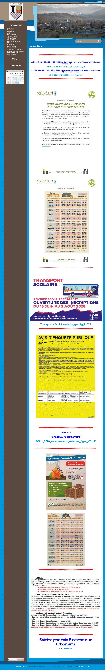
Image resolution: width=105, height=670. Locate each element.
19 (22, 79)
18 (20, 79)
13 (8, 79)
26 (22, 80)
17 (17, 79)
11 (20, 77)
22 (12, 80)
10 (17, 77)
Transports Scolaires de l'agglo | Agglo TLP (65, 324)
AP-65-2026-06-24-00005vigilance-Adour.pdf (65, 75)
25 (20, 80)
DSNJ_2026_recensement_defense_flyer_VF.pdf (66, 441)
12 (22, 77)
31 (17, 82)
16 (15, 79)
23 (15, 80)
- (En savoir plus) (84, 666)
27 (8, 82)
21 (10, 80)
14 (10, 79)
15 (12, 79)
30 (15, 82)
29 (12, 82)
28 (10, 82)
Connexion (68, 649)
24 (17, 80)
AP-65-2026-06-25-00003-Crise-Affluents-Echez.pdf (66, 67)
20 (8, 80)
